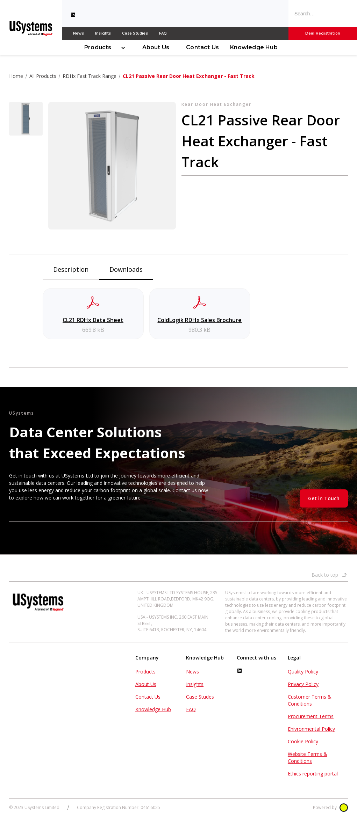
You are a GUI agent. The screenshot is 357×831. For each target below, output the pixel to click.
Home (16, 76)
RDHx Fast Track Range (89, 76)
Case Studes (200, 696)
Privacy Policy (303, 684)
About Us (156, 47)
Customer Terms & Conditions (309, 700)
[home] (31, 27)
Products (98, 47)
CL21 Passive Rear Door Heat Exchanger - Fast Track (189, 76)
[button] (102, 47)
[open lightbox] (26, 119)
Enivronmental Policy (311, 729)
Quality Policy (303, 671)
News (78, 33)
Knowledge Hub (254, 47)
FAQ (163, 33)
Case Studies (135, 33)
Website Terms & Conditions (307, 757)
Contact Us (202, 47)
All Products (42, 76)
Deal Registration (322, 33)
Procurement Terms (311, 716)
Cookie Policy (303, 741)
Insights (103, 33)
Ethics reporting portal (313, 773)
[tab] (71, 271)
